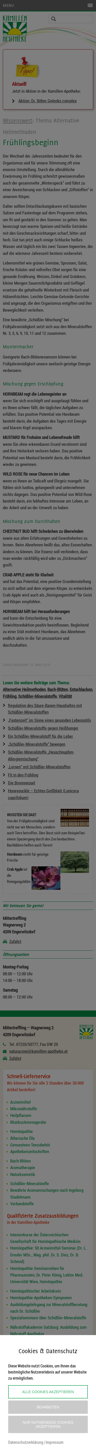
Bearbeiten (48, 1407)
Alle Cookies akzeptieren (48, 1392)
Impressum (54, 1442)
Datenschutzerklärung (25, 1442)
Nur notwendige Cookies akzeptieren (48, 1424)
